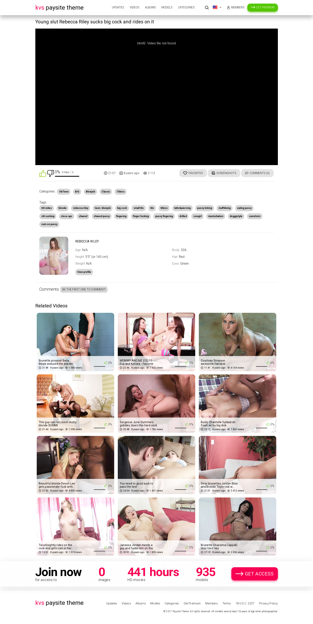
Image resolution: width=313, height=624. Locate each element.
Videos (134, 7)
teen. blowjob (103, 208)
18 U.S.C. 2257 (245, 603)
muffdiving (225, 208)
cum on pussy (49, 224)
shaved (83, 216)
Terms (226, 603)
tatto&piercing (182, 208)
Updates (118, 7)
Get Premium (265, 7)
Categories (186, 7)
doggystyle (236, 216)
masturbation (215, 216)
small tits (139, 208)
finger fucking (141, 216)
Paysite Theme (59, 7)
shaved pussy (102, 216)
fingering (121, 216)
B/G (77, 191)
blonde (62, 208)
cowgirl (197, 216)
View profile (84, 272)
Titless (121, 191)
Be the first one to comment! (84, 289)
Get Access (259, 574)
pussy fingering (164, 216)
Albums (150, 7)
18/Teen (63, 191)
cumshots (255, 216)
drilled (183, 216)
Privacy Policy (268, 603)
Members (238, 7)
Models (166, 7)
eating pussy (244, 208)
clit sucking (47, 216)
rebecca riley (80, 208)
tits (152, 208)
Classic (106, 191)
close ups (66, 216)
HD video (46, 208)
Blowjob (90, 191)
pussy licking (204, 208)
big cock (122, 208)
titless (164, 208)
